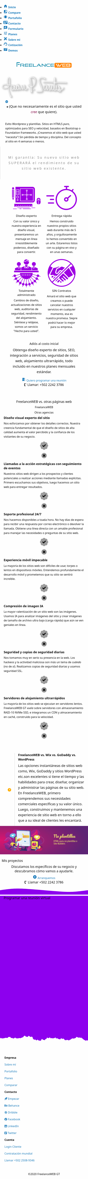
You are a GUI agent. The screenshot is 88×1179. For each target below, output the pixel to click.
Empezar (11, 1099)
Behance (11, 1105)
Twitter (10, 1133)
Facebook (12, 1119)
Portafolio (10, 1071)
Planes (8, 1078)
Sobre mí (10, 1064)
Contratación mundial (18, 1153)
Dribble (10, 1112)
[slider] (44, 842)
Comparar (10, 1085)
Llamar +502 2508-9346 (19, 1160)
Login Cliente (12, 1147)
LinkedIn (11, 1126)
